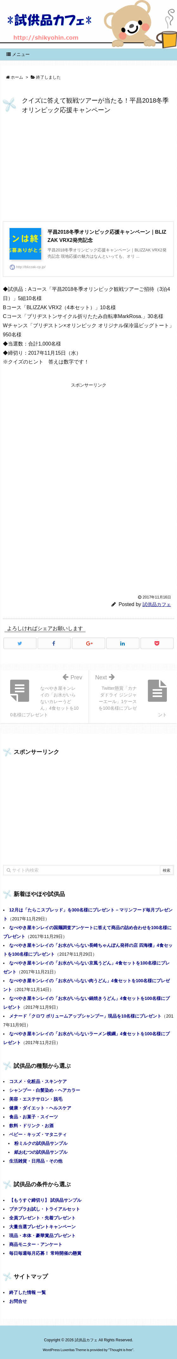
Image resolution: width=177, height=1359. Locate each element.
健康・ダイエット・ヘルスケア (40, 1107)
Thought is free (121, 1350)
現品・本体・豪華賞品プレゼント (42, 1235)
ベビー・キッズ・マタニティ (38, 1134)
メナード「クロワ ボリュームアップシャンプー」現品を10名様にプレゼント (85, 1016)
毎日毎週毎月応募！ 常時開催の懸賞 (45, 1253)
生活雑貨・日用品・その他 (35, 1161)
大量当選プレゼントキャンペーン (42, 1226)
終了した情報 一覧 (27, 1292)
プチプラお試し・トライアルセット (44, 1209)
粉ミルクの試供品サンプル (40, 1143)
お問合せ (18, 1301)
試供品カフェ (156, 604)
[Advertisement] (88, 169)
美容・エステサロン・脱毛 (35, 1099)
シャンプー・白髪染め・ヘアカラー (44, 1090)
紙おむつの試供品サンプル (40, 1152)
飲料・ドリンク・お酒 (31, 1125)
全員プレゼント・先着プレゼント (42, 1217)
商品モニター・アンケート (35, 1244)
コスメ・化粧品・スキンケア (38, 1081)
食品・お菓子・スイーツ (33, 1116)
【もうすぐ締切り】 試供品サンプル (45, 1200)
